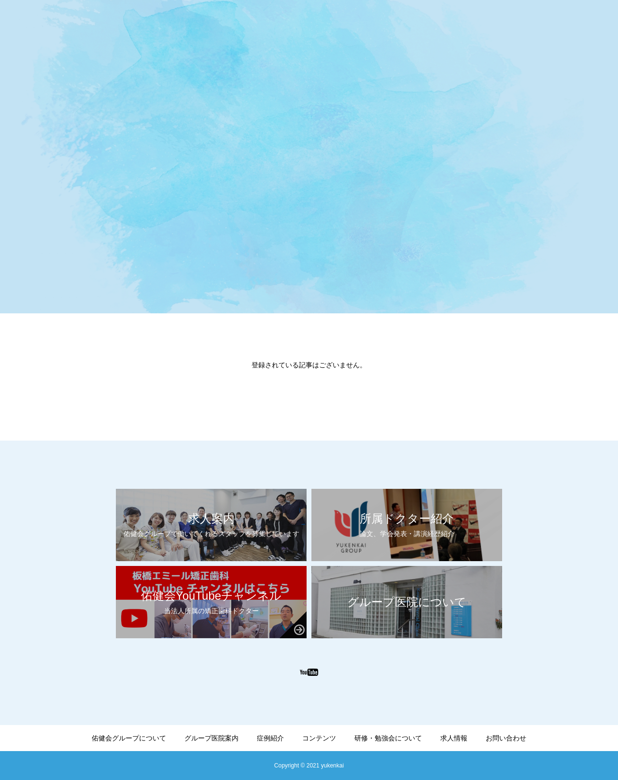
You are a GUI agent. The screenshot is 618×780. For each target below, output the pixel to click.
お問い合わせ (506, 738)
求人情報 (453, 738)
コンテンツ (319, 738)
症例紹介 (270, 738)
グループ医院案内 (211, 738)
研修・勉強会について (388, 738)
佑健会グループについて (129, 738)
